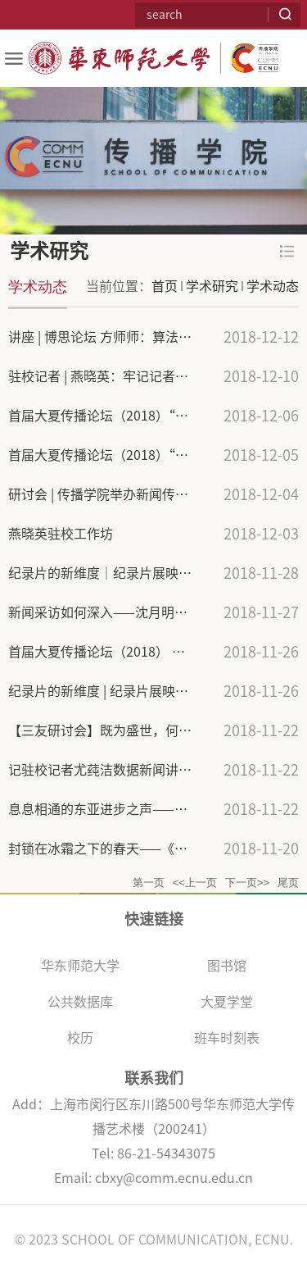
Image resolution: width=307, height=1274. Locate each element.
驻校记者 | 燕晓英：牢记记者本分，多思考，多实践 (157, 376)
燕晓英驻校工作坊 (60, 533)
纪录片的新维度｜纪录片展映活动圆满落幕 (132, 573)
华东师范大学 (80, 965)
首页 (164, 286)
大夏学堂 (227, 1001)
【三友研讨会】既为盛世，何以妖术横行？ (132, 730)
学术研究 (212, 286)
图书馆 (226, 965)
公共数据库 (80, 1001)
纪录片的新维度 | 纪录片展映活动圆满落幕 (131, 691)
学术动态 (272, 286)
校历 (80, 1037)
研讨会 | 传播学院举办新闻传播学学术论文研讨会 (150, 494)
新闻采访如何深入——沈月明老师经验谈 (124, 612)
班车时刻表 (227, 1037)
